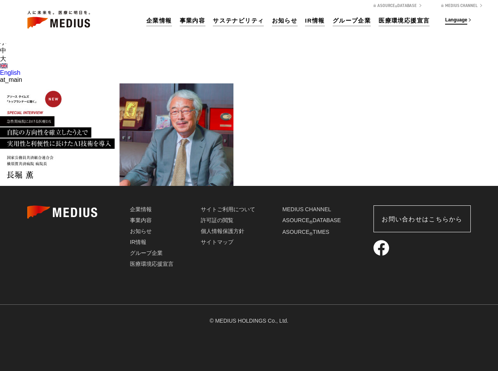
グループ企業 (352, 20)
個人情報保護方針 (222, 231)
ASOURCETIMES (306, 232)
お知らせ (285, 20)
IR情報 (315, 20)
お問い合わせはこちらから (422, 219)
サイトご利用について (228, 209)
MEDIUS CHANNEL (306, 209)
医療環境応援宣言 (404, 20)
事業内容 (192, 20)
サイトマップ (217, 242)
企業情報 (159, 20)
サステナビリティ (238, 20)
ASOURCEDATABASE (311, 220)
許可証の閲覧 (217, 220)
